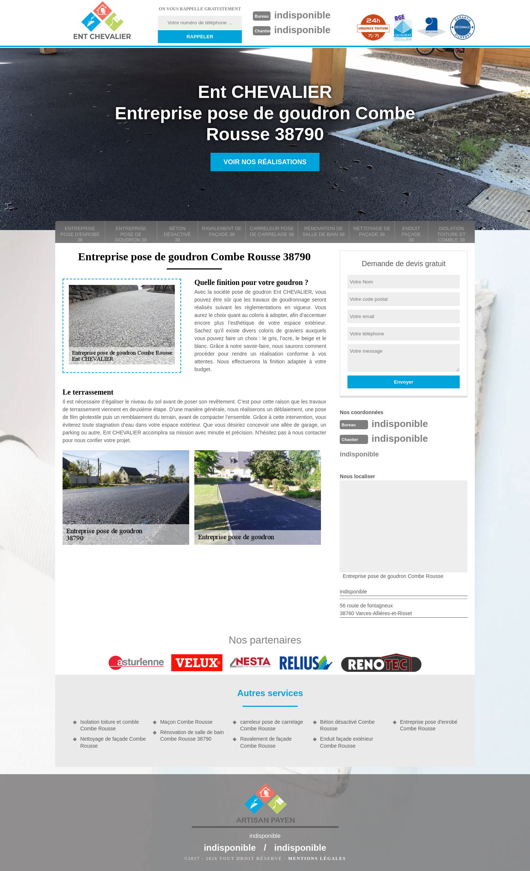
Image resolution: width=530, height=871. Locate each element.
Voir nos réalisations (265, 162)
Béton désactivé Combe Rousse (347, 725)
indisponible (302, 15)
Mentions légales (317, 858)
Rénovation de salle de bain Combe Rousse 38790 (192, 735)
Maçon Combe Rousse (186, 722)
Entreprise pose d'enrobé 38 (80, 234)
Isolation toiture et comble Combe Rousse (109, 725)
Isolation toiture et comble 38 (451, 234)
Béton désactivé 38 (177, 234)
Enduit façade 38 (411, 234)
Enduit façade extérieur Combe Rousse (346, 742)
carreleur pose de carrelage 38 (272, 231)
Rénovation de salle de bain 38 (323, 231)
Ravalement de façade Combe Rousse (266, 742)
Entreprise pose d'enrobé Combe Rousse (428, 725)
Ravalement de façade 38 (222, 231)
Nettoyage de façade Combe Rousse (113, 742)
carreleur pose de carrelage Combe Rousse (271, 725)
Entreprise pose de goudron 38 (131, 234)
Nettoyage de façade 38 (372, 231)
